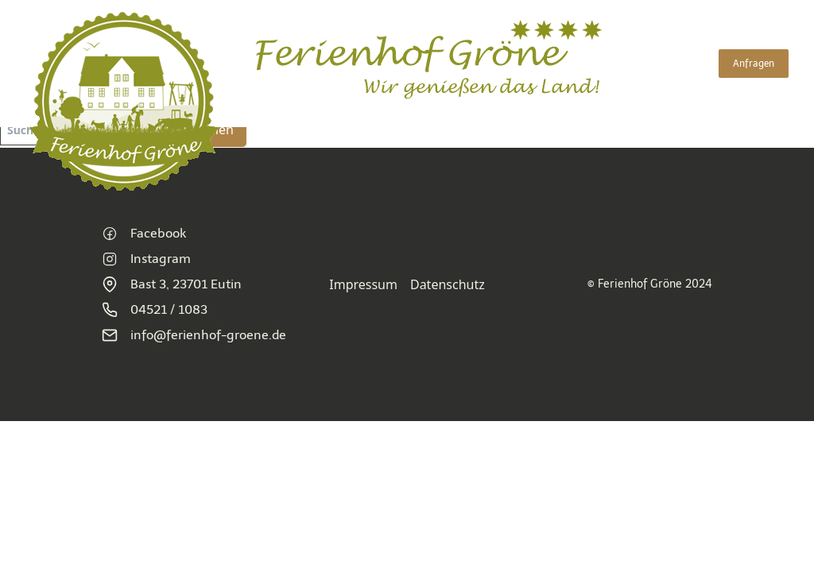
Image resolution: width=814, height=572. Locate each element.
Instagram (146, 259)
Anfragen (753, 63)
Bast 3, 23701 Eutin (172, 284)
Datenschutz (447, 284)
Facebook (144, 234)
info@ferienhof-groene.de (194, 335)
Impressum (363, 284)
